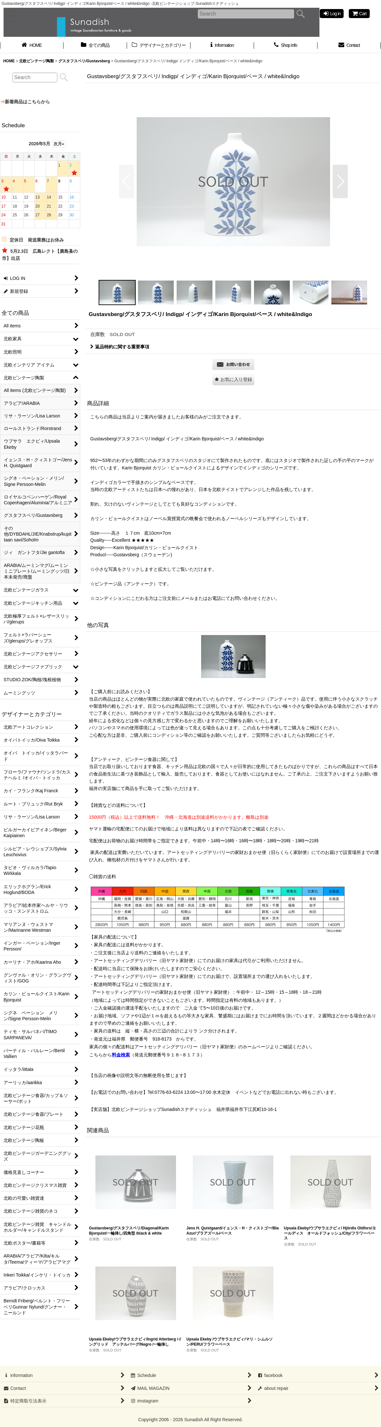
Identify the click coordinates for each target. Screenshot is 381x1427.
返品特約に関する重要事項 (119, 346)
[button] (126, 181)
